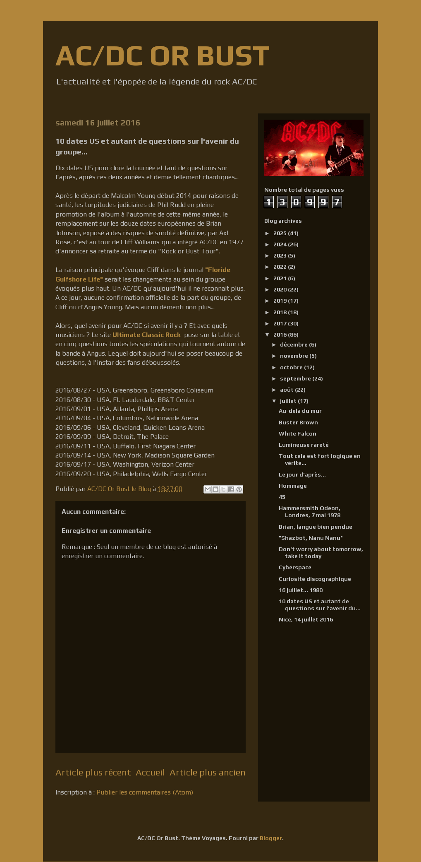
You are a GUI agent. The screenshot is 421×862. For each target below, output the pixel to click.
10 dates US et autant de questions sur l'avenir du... (320, 605)
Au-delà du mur (300, 410)
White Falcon (297, 433)
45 (282, 497)
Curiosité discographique (315, 578)
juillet (289, 400)
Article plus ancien (208, 772)
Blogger (271, 838)
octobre (292, 367)
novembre (294, 355)
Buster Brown (298, 422)
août (287, 389)
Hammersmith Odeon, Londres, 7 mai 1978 (309, 511)
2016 (280, 334)
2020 (280, 289)
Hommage (293, 485)
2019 (280, 300)
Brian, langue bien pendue (315, 526)
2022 (280, 266)
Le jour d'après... (302, 474)
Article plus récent (93, 772)
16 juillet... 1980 (301, 590)
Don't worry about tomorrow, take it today (321, 552)
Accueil (150, 772)
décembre (294, 344)
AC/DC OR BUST (162, 55)
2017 (280, 323)
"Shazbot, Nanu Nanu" (311, 538)
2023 (280, 255)
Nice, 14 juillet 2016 (306, 619)
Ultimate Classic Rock (146, 335)
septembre (296, 378)
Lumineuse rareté (304, 444)
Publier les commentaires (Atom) (144, 792)
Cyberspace (295, 567)
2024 (280, 244)
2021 (280, 278)
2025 (280, 233)
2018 (280, 312)
